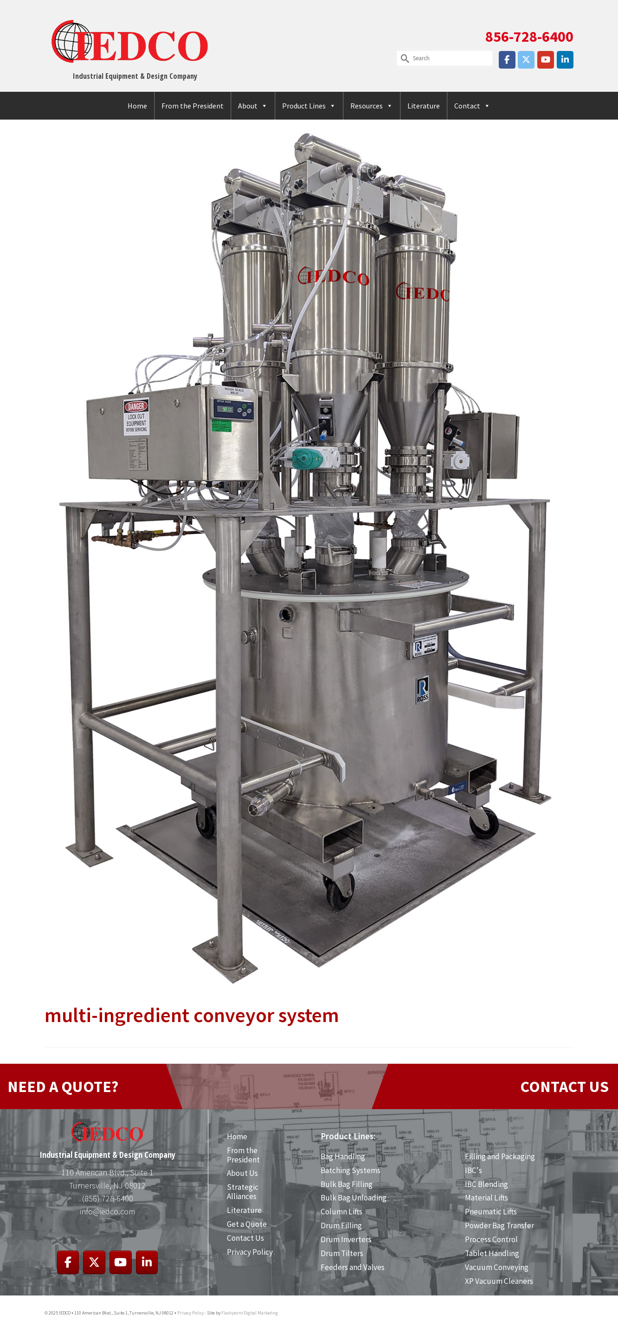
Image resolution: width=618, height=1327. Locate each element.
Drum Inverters (346, 1239)
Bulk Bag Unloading (353, 1198)
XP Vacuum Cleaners (499, 1281)
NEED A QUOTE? (62, 1086)
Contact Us (245, 1238)
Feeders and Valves (353, 1267)
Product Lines (309, 105)
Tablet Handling (492, 1253)
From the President (192, 105)
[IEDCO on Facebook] (507, 60)
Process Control (491, 1239)
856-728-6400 (529, 36)
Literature (423, 105)
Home (137, 105)
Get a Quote (247, 1224)
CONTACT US (564, 1086)
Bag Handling (343, 1156)
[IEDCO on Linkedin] (565, 60)
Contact (472, 105)
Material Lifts (486, 1198)
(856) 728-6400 (107, 1198)
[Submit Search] (403, 58)
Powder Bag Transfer (499, 1225)
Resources (371, 105)
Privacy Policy (250, 1252)
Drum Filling (341, 1225)
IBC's (473, 1170)
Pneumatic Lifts (491, 1211)
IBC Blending (486, 1184)
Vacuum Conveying (496, 1267)
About (253, 105)
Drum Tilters (342, 1253)
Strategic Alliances (242, 1191)
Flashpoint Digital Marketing (249, 1313)
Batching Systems (350, 1170)
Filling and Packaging (500, 1156)
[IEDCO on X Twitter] (526, 60)
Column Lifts (341, 1211)
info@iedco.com (107, 1211)
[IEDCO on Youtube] (545, 60)
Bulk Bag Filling (347, 1184)
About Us (242, 1173)
